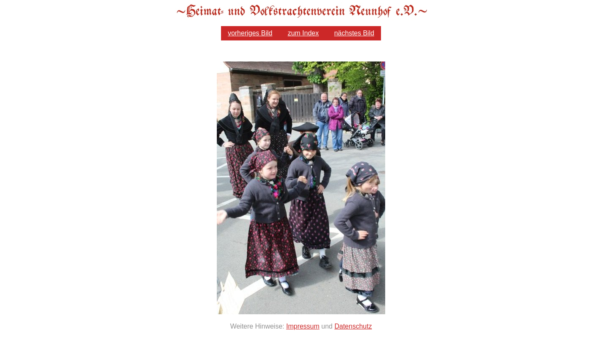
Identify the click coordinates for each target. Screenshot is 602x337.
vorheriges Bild (250, 33)
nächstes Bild (354, 33)
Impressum (303, 326)
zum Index (303, 33)
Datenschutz (353, 326)
